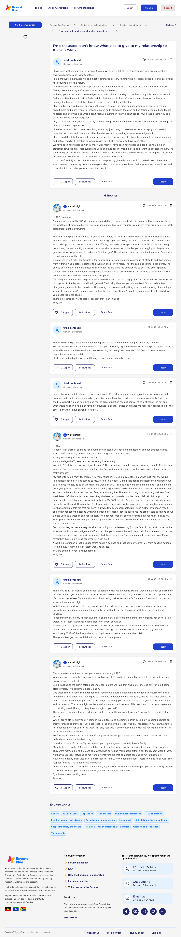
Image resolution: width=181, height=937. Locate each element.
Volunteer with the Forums (83, 887)
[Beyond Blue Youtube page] (135, 917)
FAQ (70, 868)
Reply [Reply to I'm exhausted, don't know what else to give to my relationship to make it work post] (163, 181)
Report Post (106, 181)
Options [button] (170, 25)
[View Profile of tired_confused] (72, 60)
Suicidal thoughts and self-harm (151, 820)
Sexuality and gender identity (100, 820)
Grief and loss (104, 813)
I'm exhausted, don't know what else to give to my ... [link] (85, 31)
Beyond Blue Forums (18, 8)
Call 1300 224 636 (145, 867)
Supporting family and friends (66, 827)
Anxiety (55, 813)
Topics (38, 7)
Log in (130, 8)
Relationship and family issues (133, 25)
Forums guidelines (84, 7)
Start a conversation (25, 25)
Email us (139, 896)
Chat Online (141, 881)
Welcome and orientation (145, 827)
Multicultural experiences (128, 813)
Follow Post (85, 181)
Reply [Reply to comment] (163, 312)
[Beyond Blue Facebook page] (126, 917)
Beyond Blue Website (18, 859)
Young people (58, 833)
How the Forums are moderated (86, 875)
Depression (87, 813)
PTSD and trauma (153, 813)
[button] (56, 182)
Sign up (149, 8)
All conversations (58, 7)
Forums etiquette (78, 881)
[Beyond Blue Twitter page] (153, 917)
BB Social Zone (70, 813)
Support (168, 8)
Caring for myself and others (94, 25)
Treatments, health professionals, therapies (107, 827)
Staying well (125, 820)
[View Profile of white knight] (74, 206)
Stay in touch (70, 917)
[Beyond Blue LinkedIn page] (162, 917)
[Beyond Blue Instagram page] (144, 917)
